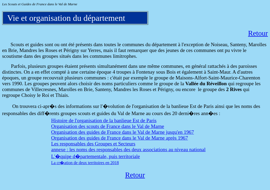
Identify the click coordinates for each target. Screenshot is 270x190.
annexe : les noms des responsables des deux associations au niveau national (128, 149)
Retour (258, 33)
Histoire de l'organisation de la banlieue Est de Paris (104, 120)
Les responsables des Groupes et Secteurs (93, 143)
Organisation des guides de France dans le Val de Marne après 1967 (119, 138)
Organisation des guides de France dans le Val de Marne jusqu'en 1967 (122, 132)
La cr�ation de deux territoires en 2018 (85, 162)
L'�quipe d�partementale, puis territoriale (95, 156)
